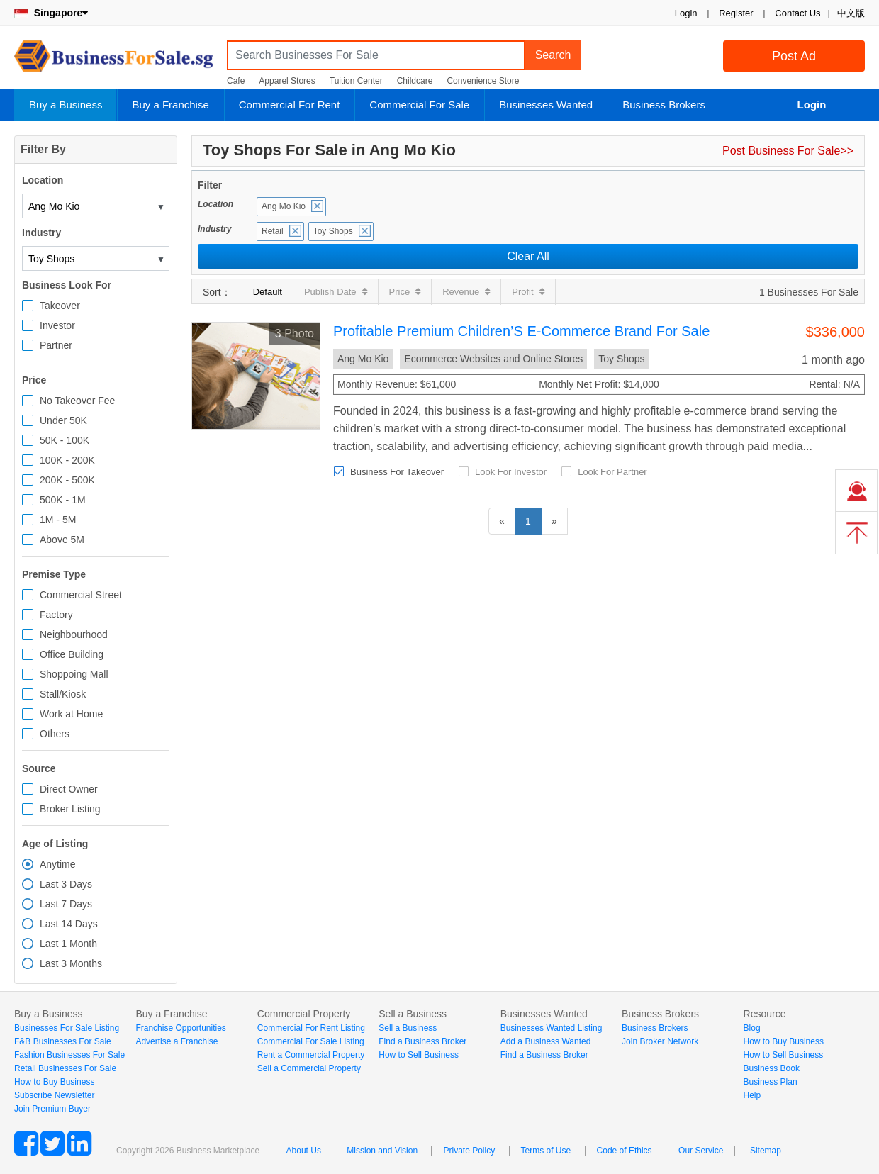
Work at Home (71, 714)
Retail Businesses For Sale (65, 1068)
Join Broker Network (660, 1041)
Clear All (528, 256)
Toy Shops (333, 231)
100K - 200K (67, 460)
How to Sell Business (419, 1055)
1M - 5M (58, 519)
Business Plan (770, 1082)
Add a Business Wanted (545, 1041)
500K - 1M (63, 499)
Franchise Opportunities (180, 1028)
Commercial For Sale (419, 105)
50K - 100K (64, 440)
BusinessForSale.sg (113, 60)
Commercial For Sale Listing (310, 1041)
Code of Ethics (624, 1151)
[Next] (554, 521)
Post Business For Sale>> (787, 151)
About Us (303, 1151)
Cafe (236, 81)
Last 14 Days (69, 923)
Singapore (51, 12)
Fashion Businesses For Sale (69, 1055)
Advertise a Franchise (176, 1041)
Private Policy (469, 1151)
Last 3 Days (66, 884)
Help (752, 1095)
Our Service (700, 1151)
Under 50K (63, 420)
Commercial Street (81, 594)
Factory (56, 614)
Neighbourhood (74, 634)
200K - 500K (67, 480)
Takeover (60, 305)
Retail (273, 231)
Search (553, 55)
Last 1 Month (68, 943)
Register (736, 13)
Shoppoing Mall (74, 674)
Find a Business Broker (422, 1041)
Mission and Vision (382, 1151)
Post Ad (794, 56)
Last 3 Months (71, 963)
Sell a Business (408, 1028)
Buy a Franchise (170, 105)
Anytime (58, 864)
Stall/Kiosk (63, 694)
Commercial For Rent (289, 105)
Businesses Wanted (546, 105)
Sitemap (765, 1151)
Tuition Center (356, 81)
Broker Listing (70, 809)
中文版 (851, 13)
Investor (57, 325)
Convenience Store (483, 81)
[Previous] (501, 521)
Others (54, 733)
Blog (752, 1028)
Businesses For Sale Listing (66, 1028)
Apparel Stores (287, 81)
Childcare (415, 81)
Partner (56, 345)
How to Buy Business (54, 1082)
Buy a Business (65, 105)
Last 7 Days (66, 904)
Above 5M (62, 539)
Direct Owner (69, 789)
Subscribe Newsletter (54, 1095)
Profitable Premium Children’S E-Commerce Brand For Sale (521, 331)
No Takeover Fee (77, 400)
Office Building (71, 654)
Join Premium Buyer (52, 1109)
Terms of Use (546, 1151)
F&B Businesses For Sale (62, 1041)
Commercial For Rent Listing (311, 1028)
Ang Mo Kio (284, 206)
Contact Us (797, 13)
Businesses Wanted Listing (551, 1028)
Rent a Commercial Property (310, 1055)
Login (686, 13)
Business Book (772, 1068)
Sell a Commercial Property (309, 1068)
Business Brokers (663, 105)
